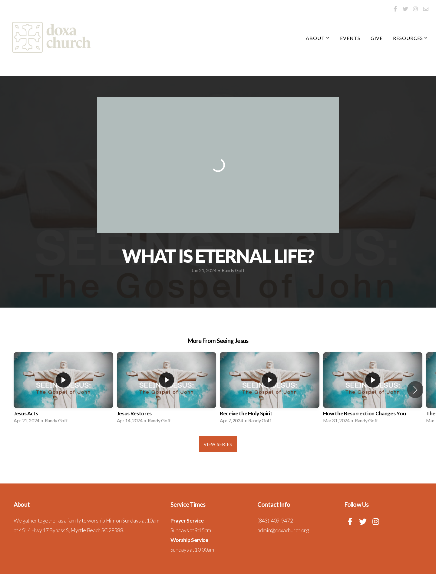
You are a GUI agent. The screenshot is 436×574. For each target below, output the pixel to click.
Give (377, 38)
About (318, 38)
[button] (415, 389)
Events (350, 38)
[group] (63, 389)
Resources (410, 38)
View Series (218, 444)
